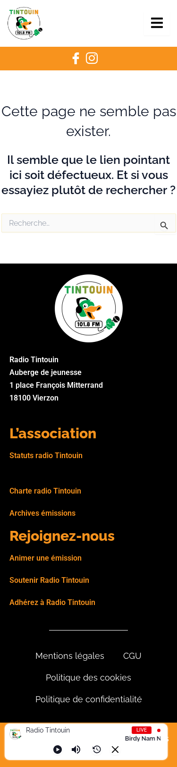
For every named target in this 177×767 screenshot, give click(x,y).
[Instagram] (92, 58)
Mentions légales (69, 656)
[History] (96, 749)
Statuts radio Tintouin (46, 455)
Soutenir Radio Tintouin (49, 580)
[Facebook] (76, 58)
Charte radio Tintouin (45, 490)
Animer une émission (45, 558)
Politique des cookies (88, 677)
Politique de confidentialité (88, 699)
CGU (132, 656)
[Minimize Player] (115, 749)
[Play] (57, 749)
